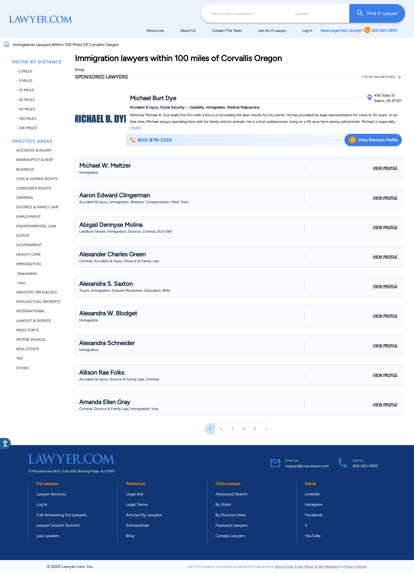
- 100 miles (26, 118)
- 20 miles (25, 99)
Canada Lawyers (230, 535)
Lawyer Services (51, 494)
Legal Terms (137, 504)
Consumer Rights (33, 188)
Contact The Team (227, 30)
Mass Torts (27, 330)
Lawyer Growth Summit (58, 525)
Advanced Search (231, 494)
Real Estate (27, 349)
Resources (155, 30)
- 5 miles (24, 80)
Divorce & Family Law (37, 207)
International (30, 311)
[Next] (266, 429)
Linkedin (312, 494)
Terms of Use (283, 566)
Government (29, 245)
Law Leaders (47, 535)
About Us (188, 30)
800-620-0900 (365, 466)
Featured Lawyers (231, 525)
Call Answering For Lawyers (61, 514)
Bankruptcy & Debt (34, 159)
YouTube (313, 535)
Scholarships (137, 525)
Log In (307, 30)
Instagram (314, 504)
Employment (28, 216)
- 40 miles (25, 109)
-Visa (20, 283)
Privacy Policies (355, 566)
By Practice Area (230, 514)
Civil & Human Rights (37, 179)
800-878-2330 (151, 140)
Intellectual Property (38, 301)
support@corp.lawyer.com (307, 466)
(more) (135, 127)
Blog (130, 535)
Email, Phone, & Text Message (316, 566)
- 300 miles (26, 128)
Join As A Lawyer (272, 30)
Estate (23, 235)
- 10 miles (25, 90)
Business (25, 169)
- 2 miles (24, 71)
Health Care (28, 254)
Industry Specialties (36, 292)
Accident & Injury (34, 150)
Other (22, 368)
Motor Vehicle (31, 339)
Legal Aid (134, 494)
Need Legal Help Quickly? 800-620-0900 (359, 30)
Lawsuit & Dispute (33, 320)
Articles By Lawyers (143, 514)
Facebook (314, 514)
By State (223, 504)
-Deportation (26, 273)
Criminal (24, 197)
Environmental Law (36, 226)
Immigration (28, 264)
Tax (19, 358)
